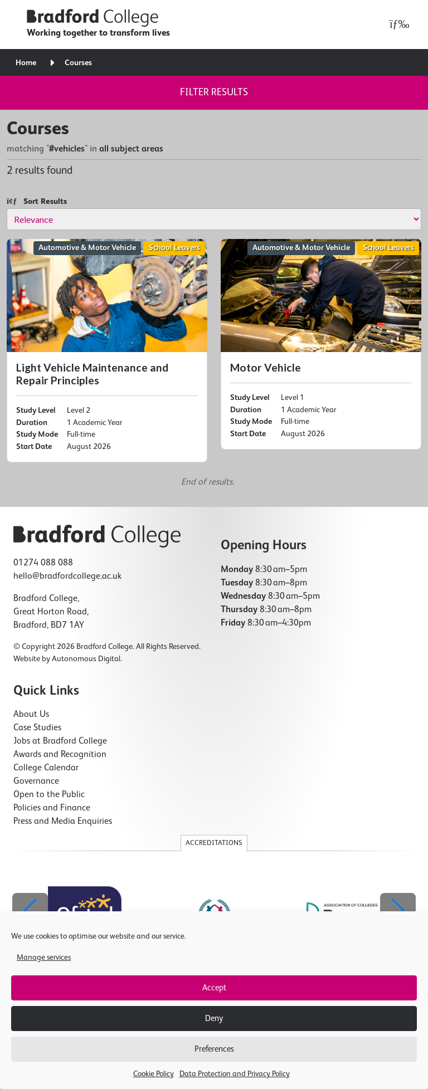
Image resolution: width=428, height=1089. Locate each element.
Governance (36, 781)
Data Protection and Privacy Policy (234, 1074)
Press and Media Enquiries (62, 821)
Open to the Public (49, 794)
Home (26, 63)
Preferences (214, 1049)
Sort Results (37, 201)
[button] (398, 911)
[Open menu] (396, 24)
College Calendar (46, 768)
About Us (31, 714)
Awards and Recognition (59, 754)
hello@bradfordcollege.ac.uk (67, 576)
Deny (214, 1018)
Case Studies (37, 728)
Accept (214, 988)
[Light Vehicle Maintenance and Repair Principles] (107, 350)
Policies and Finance (51, 808)
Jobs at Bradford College (60, 741)
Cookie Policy (153, 1074)
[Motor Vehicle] (321, 344)
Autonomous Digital (86, 659)
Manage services (44, 957)
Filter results (214, 92)
